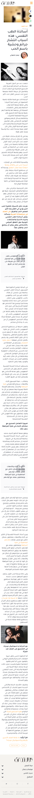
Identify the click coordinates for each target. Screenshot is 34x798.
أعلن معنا (18, 792)
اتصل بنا (5, 792)
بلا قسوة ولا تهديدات (9, 598)
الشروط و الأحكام (20, 794)
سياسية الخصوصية (8, 794)
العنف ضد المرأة (14, 745)
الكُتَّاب (29, 794)
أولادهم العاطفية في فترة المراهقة (16, 542)
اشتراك (12, 792)
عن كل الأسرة (27, 792)
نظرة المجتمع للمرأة (14, 712)
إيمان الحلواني (14, 55)
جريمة (23, 745)
